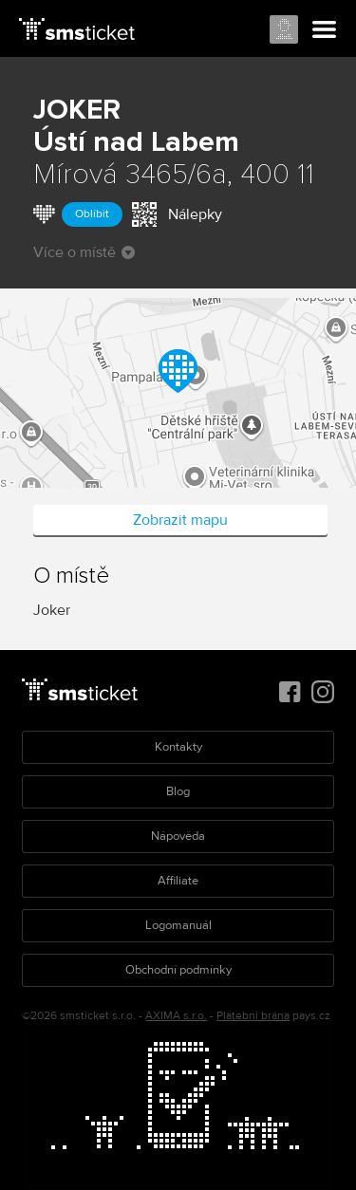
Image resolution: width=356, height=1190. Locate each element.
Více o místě (84, 252)
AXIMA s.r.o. (176, 1016)
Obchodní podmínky (178, 969)
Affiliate (178, 880)
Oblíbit (92, 214)
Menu (324, 30)
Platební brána (253, 1016)
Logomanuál (178, 925)
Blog (178, 791)
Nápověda (178, 836)
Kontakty (178, 746)
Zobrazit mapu (180, 520)
